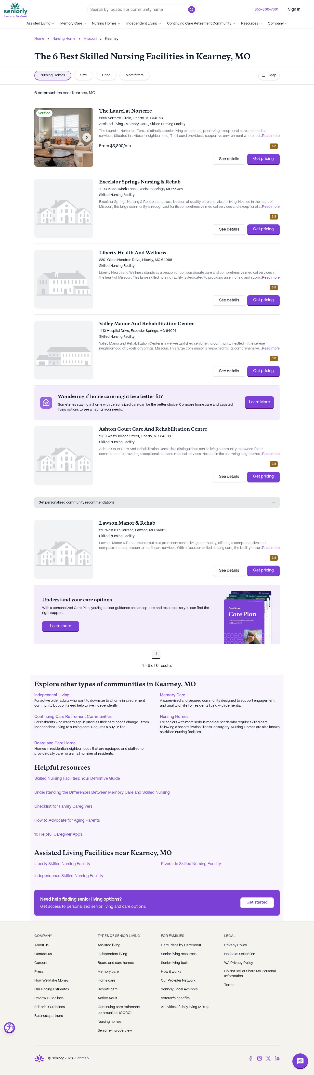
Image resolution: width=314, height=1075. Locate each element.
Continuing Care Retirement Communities (73, 717)
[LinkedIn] (277, 1058)
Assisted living (109, 945)
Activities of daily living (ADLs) (185, 1007)
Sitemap (82, 1058)
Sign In (294, 9)
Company (278, 23)
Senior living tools (174, 963)
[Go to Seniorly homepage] (16, 9)
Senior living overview (115, 1030)
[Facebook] (250, 1058)
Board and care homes (116, 963)
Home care (106, 980)
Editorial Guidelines (49, 1007)
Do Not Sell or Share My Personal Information (250, 974)
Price (106, 75)
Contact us (43, 954)
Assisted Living (40, 23)
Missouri (90, 38)
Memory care (108, 971)
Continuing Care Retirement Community (201, 23)
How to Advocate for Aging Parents (67, 820)
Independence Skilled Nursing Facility (68, 876)
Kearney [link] (111, 38)
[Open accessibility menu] (9, 1027)
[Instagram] (259, 1058)
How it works (171, 971)
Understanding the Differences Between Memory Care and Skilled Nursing (102, 792)
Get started (257, 902)
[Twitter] (268, 1058)
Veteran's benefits (175, 998)
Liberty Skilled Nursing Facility (62, 864)
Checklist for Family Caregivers (63, 806)
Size (83, 75)
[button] (191, 9)
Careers (40, 963)
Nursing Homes (106, 23)
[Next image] (86, 137)
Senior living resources (178, 954)
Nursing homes (109, 1021)
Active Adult (107, 998)
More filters (135, 75)
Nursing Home (63, 38)
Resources (251, 23)
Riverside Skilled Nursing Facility (191, 864)
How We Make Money (51, 980)
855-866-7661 (266, 9)
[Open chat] (300, 1061)
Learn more (60, 626)
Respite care (108, 989)
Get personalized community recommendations (157, 503)
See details (229, 159)
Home (39, 38)
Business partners (48, 1016)
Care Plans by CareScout (181, 945)
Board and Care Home (55, 743)
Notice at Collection (239, 954)
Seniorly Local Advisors (179, 989)
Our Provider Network (178, 980)
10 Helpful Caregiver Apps (58, 834)
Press (38, 971)
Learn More (259, 402)
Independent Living (143, 23)
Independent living (112, 954)
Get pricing (263, 159)
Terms (229, 985)
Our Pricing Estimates (51, 989)
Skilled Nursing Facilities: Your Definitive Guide (77, 778)
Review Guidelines (49, 998)
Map (269, 75)
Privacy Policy (235, 945)
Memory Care (73, 23)
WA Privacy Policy (238, 963)
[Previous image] (40, 137)
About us (41, 945)
